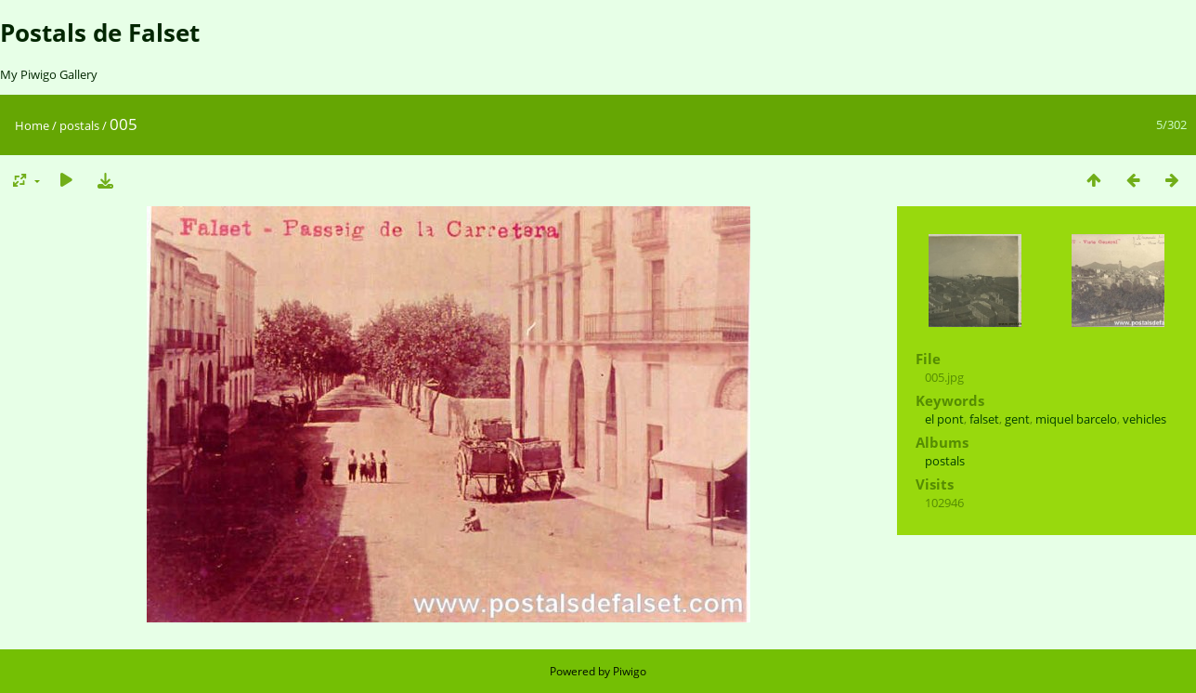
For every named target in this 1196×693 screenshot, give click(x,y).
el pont (944, 419)
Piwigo (629, 671)
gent (1017, 419)
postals (79, 125)
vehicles (1144, 419)
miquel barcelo (1076, 419)
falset (984, 419)
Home (32, 125)
